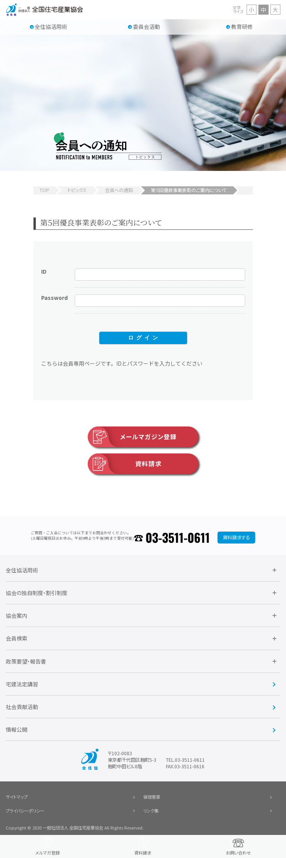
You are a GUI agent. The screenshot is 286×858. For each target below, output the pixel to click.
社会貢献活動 (22, 707)
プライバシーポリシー (25, 811)
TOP (44, 190)
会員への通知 (119, 190)
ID (44, 271)
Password (54, 297)
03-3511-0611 (178, 537)
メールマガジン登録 (132, 436)
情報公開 (16, 729)
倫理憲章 (151, 797)
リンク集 (151, 811)
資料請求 (125, 463)
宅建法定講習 (22, 684)
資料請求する (236, 537)
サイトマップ (17, 797)
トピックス (77, 190)
